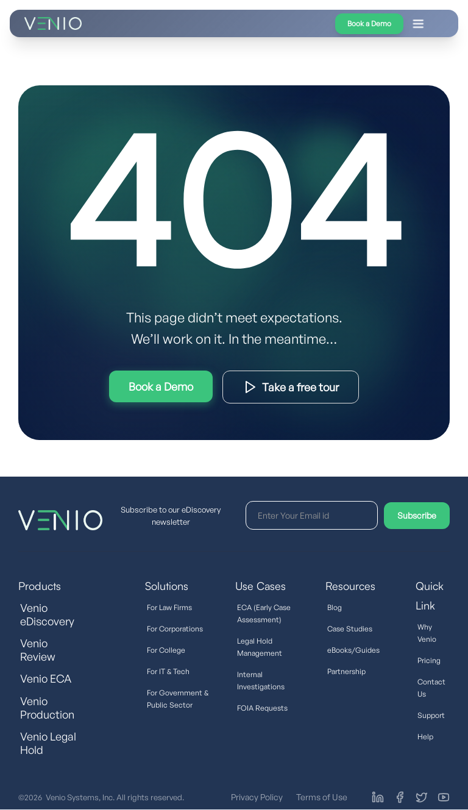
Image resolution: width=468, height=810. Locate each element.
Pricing (429, 660)
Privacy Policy (257, 797)
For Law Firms (169, 607)
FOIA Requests (262, 707)
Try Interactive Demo (161, 386)
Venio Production (47, 707)
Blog (334, 607)
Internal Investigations (261, 680)
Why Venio (426, 633)
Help (425, 736)
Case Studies (349, 628)
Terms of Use (321, 797)
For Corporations (175, 628)
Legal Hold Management (259, 647)
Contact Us (431, 687)
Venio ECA (45, 678)
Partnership (346, 671)
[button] (272, 23)
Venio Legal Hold (48, 743)
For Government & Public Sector (177, 698)
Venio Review (37, 649)
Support (431, 715)
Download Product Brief (291, 387)
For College (166, 650)
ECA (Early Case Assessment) (264, 613)
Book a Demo (369, 23)
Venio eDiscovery (47, 614)
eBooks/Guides (353, 650)
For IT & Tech (168, 671)
